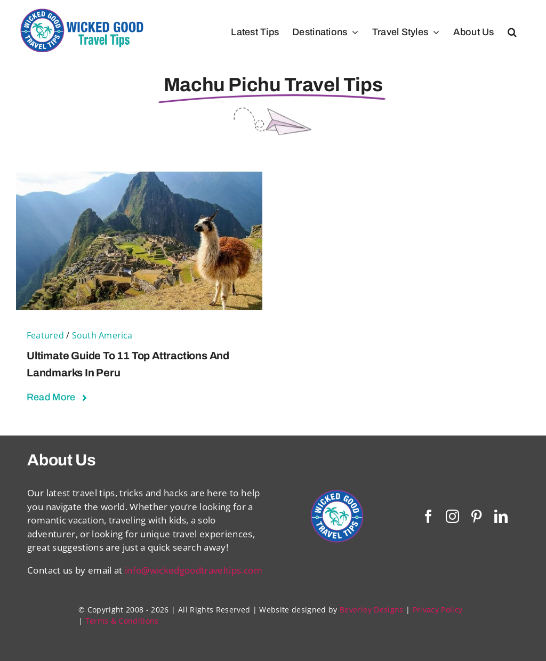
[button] (512, 32)
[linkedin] (501, 516)
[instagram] (452, 516)
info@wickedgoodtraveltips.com (193, 570)
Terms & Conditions (122, 621)
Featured (45, 335)
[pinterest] (476, 516)
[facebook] (428, 516)
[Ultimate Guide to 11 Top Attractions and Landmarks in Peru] (139, 178)
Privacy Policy (438, 609)
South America (102, 335)
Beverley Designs (371, 609)
